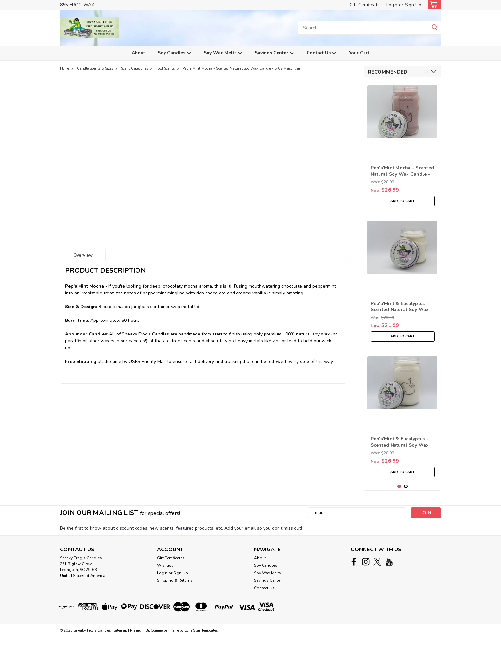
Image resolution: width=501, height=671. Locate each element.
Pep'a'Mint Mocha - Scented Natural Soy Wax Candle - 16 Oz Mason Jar (402, 171)
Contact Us (321, 53)
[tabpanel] (402, 145)
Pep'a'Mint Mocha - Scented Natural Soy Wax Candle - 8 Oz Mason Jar (241, 68)
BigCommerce (156, 664)
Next (433, 71)
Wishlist (165, 599)
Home (64, 68)
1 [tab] (399, 520)
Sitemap (120, 664)
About (138, 53)
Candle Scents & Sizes (95, 68)
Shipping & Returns (175, 614)
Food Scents (165, 68)
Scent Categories (134, 68)
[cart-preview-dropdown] (432, 4)
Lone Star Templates (201, 664)
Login (391, 5)
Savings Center (274, 53)
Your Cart (359, 53)
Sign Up (413, 5)
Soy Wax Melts (223, 53)
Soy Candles (174, 53)
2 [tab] (406, 520)
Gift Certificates (171, 592)
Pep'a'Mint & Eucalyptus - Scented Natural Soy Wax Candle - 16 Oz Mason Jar (400, 442)
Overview (83, 255)
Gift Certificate (365, 5)
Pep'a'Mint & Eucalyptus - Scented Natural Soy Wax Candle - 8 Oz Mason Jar (400, 306)
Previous (426, 71)
